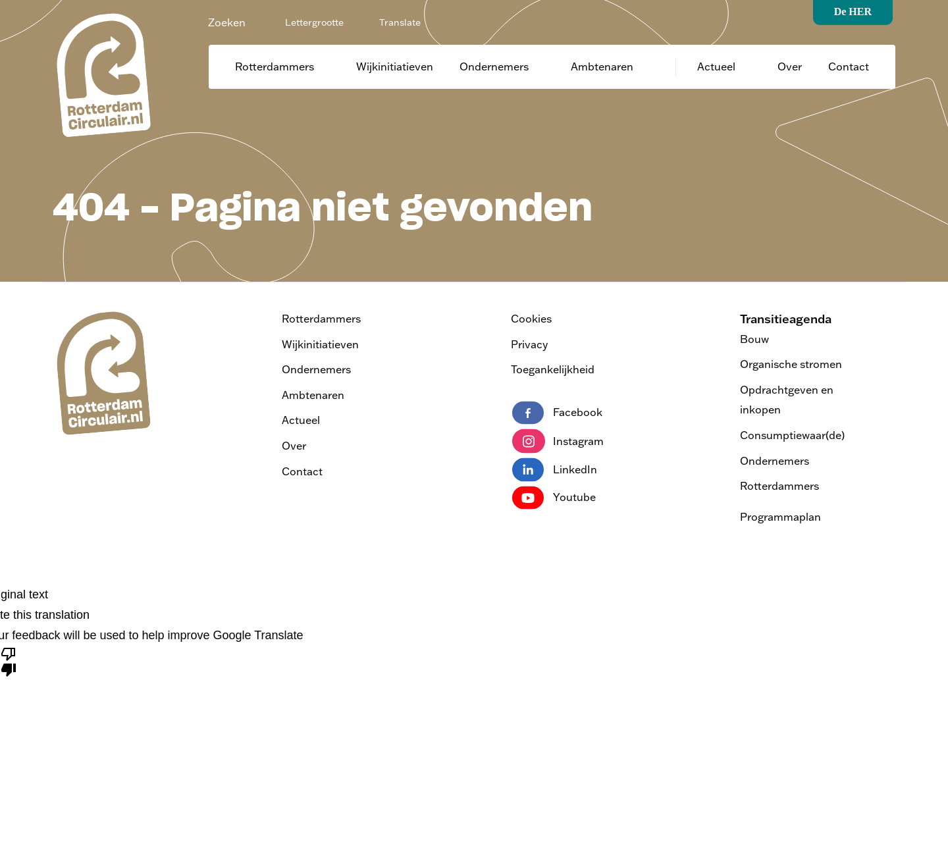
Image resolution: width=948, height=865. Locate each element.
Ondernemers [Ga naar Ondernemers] (494, 66)
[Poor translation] (8, 661)
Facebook (557, 413)
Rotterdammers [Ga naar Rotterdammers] (274, 66)
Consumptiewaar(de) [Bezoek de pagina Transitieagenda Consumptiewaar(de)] (792, 435)
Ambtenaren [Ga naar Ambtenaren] (602, 66)
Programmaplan (780, 516)
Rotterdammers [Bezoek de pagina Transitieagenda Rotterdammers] (779, 485)
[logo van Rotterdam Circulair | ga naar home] (102, 74)
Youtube (554, 498)
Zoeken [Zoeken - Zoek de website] (227, 22)
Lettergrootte (314, 22)
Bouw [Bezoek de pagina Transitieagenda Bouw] (754, 339)
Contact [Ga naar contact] (848, 66)
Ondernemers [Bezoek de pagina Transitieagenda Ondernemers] (774, 460)
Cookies (531, 318)
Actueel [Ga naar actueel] (716, 66)
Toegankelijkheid (552, 369)
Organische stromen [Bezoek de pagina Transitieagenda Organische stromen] (791, 364)
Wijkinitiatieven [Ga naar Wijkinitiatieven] (394, 66)
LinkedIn (554, 469)
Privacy (529, 344)
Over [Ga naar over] (789, 66)
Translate (400, 22)
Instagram (558, 441)
